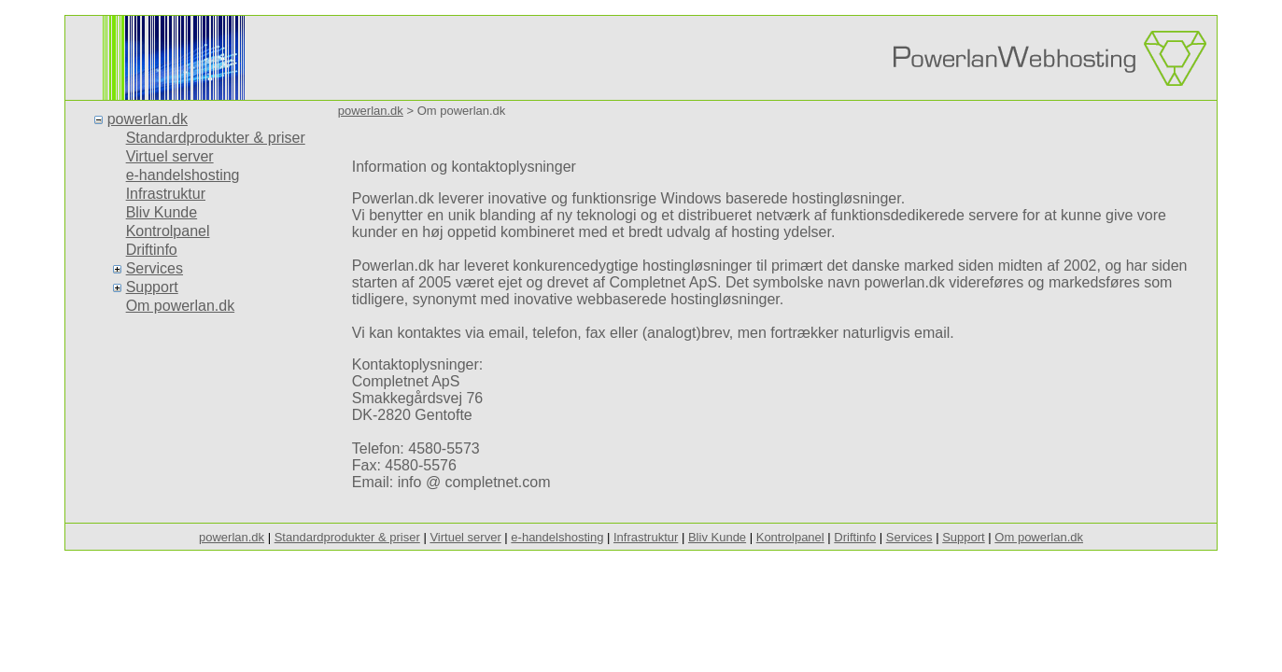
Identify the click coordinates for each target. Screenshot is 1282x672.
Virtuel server (170, 156)
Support (152, 287)
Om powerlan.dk (180, 306)
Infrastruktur (165, 194)
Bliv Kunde (162, 212)
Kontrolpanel (168, 231)
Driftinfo (151, 250)
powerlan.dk (147, 119)
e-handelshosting (183, 175)
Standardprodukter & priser (215, 138)
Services (154, 268)
